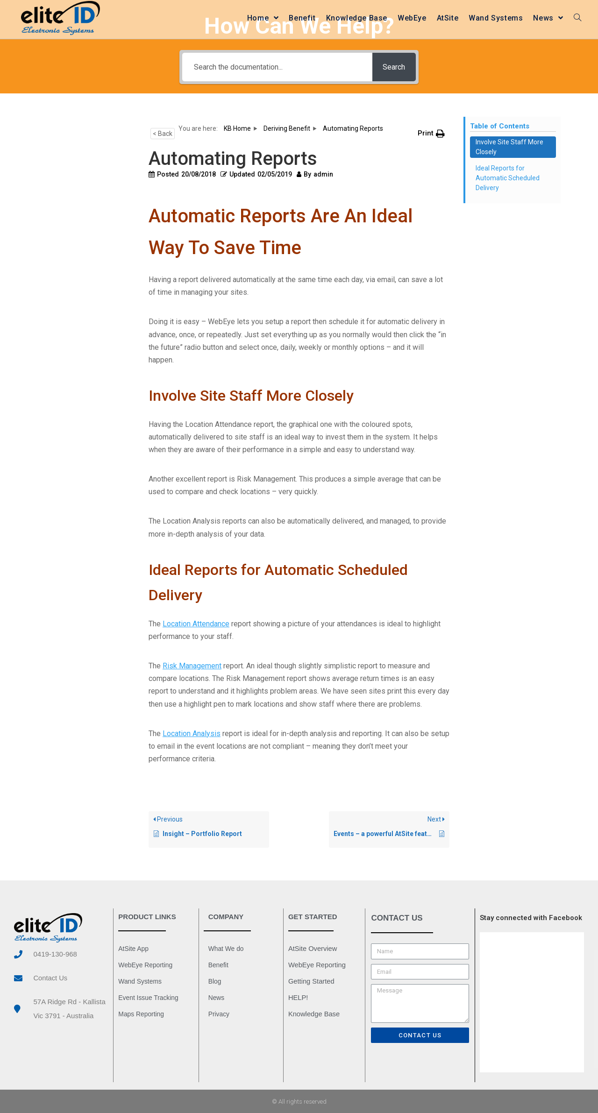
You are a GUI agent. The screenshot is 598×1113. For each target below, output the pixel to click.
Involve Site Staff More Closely (509, 147)
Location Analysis (192, 733)
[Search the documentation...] (276, 67)
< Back (162, 133)
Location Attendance (196, 623)
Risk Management (192, 665)
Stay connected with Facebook (531, 918)
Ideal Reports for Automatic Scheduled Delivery (508, 177)
